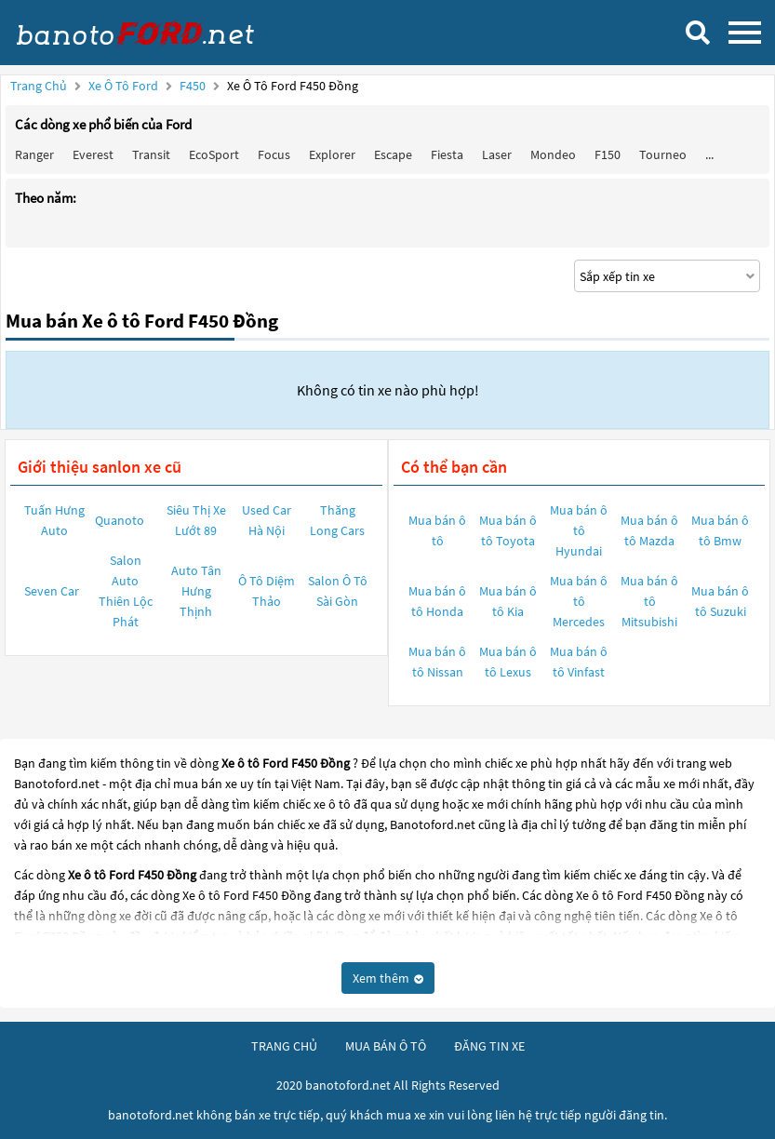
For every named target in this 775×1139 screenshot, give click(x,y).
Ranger (34, 154)
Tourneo (663, 154)
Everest (93, 154)
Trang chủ (38, 85)
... (709, 154)
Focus (274, 154)
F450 (194, 85)
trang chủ (284, 1046)
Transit (151, 154)
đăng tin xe (489, 1046)
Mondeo (553, 154)
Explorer (332, 154)
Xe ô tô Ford (123, 85)
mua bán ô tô (385, 1046)
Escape (393, 154)
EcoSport (214, 154)
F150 (608, 154)
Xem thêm (388, 978)
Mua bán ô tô (437, 530)
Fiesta (447, 154)
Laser (497, 154)
